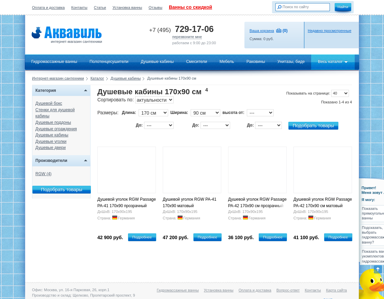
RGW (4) (43, 173)
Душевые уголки (50, 141)
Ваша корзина (262, 31)
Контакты (79, 7)
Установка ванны (127, 7)
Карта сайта (336, 290)
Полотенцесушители (109, 61)
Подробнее (142, 237)
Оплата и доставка (48, 7)
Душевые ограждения (56, 129)
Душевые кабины (157, 61)
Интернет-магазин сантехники (58, 78)
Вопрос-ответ (288, 290)
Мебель (227, 61)
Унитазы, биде (291, 61)
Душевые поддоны (53, 122)
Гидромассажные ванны (54, 61)
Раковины (255, 61)
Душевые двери (50, 147)
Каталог (97, 78)
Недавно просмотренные (329, 31)
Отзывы (155, 7)
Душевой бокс (48, 103)
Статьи (100, 7)
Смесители (196, 61)
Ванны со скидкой (190, 7)
